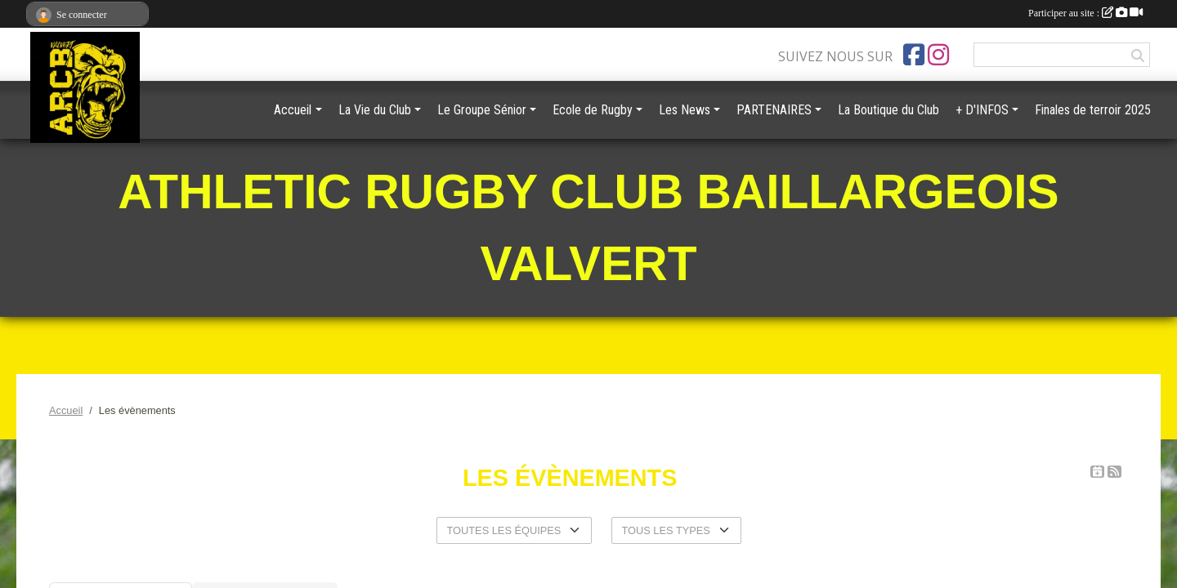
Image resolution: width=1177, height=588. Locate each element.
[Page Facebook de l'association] (913, 54)
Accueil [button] (292, 110)
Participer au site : (1085, 13)
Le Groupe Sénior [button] (481, 110)
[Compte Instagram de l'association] (938, 54)
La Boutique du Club (888, 110)
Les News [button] (684, 110)
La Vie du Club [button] (374, 110)
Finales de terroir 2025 (1093, 110)
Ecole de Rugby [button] (593, 110)
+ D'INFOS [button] (982, 110)
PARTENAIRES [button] (774, 110)
